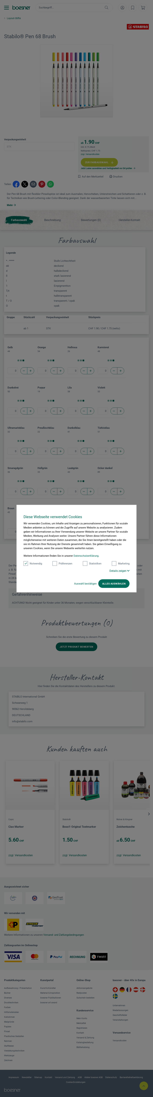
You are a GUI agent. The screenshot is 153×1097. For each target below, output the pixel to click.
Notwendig (32, 563)
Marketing (121, 563)
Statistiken (92, 563)
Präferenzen (62, 563)
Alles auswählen (114, 583)
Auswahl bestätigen (85, 583)
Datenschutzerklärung (86, 555)
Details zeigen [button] (119, 570)
